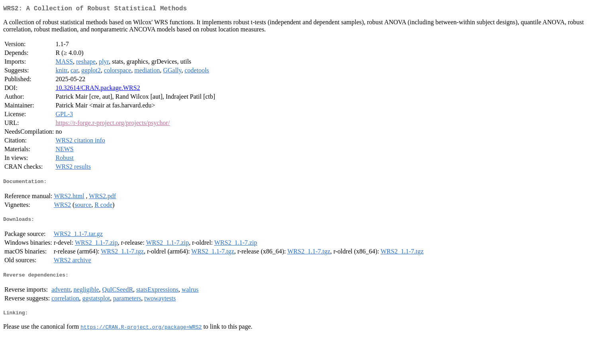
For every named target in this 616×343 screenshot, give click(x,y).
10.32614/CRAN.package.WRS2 (97, 89)
